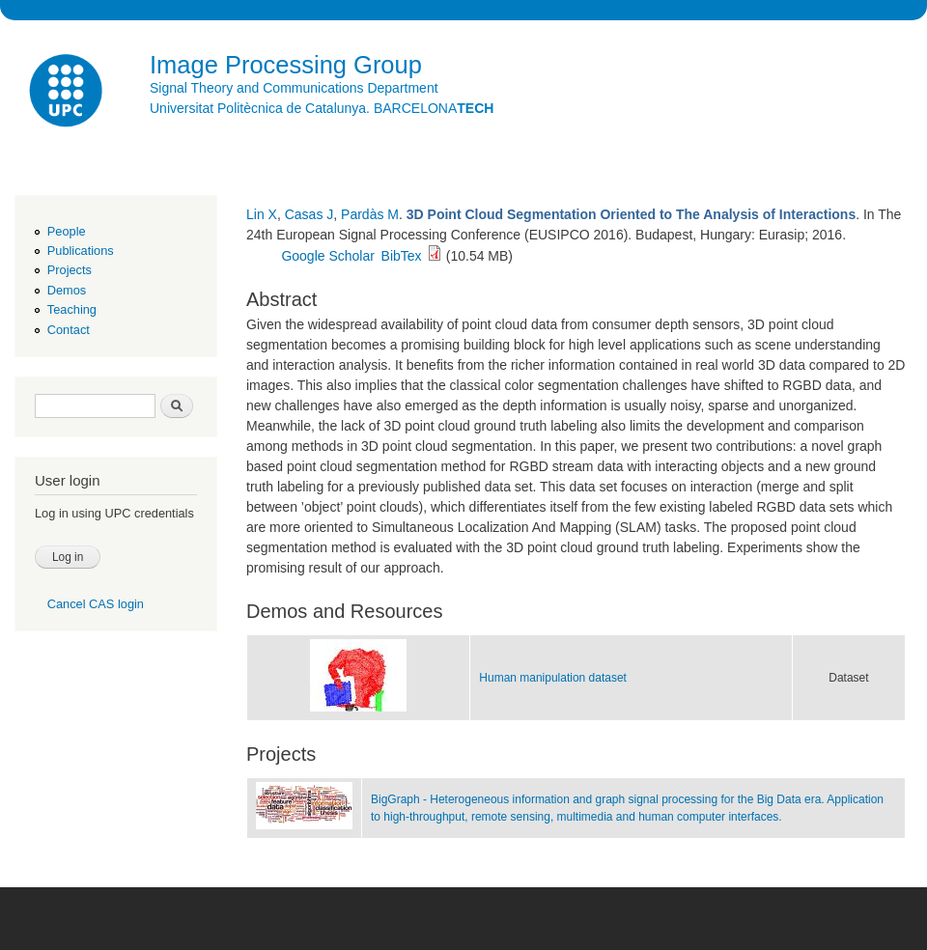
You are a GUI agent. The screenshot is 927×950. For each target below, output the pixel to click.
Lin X (261, 214)
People (66, 231)
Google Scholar (328, 256)
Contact (68, 329)
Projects (69, 270)
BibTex (401, 256)
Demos (66, 290)
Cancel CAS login (95, 604)
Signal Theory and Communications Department (294, 88)
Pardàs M (370, 214)
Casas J (309, 214)
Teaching (72, 309)
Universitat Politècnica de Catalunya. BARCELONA (321, 108)
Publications (80, 250)
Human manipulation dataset (553, 678)
